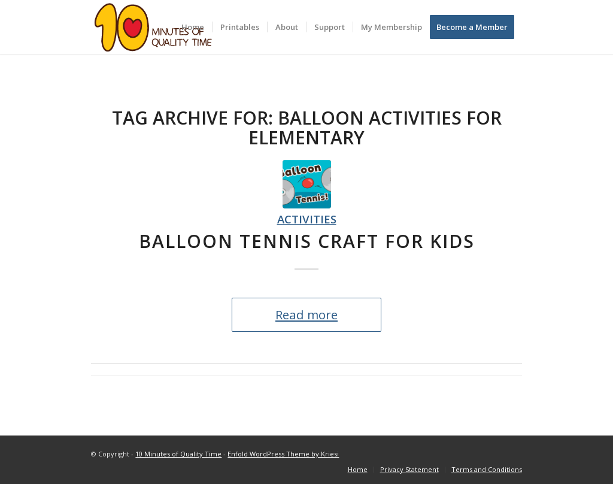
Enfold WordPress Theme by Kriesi (283, 453)
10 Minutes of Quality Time (178, 453)
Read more (306, 314)
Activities (306, 218)
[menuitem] (193, 27)
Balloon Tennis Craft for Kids (307, 241)
